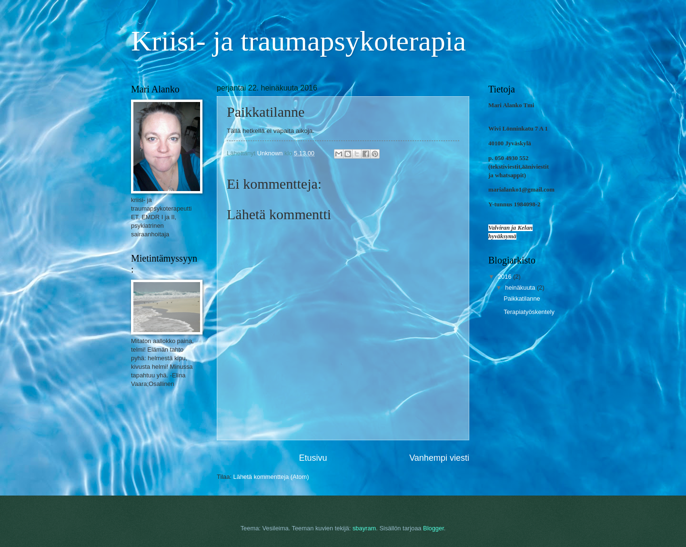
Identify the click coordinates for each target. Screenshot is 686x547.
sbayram (364, 528)
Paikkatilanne (522, 298)
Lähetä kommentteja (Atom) (271, 476)
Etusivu (313, 458)
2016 (505, 276)
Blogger (433, 528)
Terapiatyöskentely (529, 311)
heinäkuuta (521, 287)
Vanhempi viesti (439, 458)
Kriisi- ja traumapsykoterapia (298, 41)
